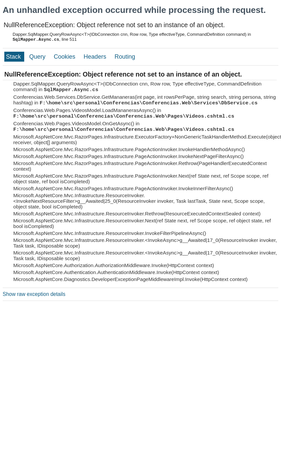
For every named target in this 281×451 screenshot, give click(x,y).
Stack (14, 56)
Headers (96, 56)
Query (38, 56)
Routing (124, 56)
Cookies (65, 56)
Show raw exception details (34, 294)
